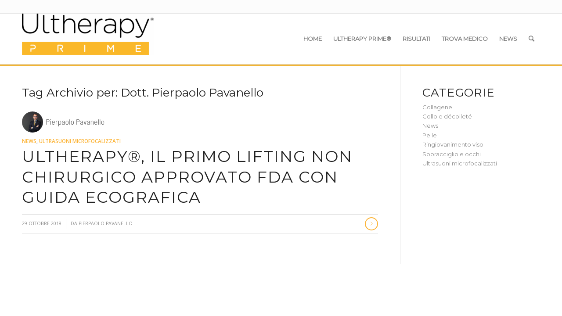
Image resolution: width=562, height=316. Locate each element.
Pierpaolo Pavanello (106, 223)
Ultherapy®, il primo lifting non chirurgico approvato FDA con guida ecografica (187, 177)
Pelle (429, 135)
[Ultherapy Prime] (88, 38)
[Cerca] (531, 38)
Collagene (437, 107)
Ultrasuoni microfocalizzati (80, 140)
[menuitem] (313, 38)
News (29, 140)
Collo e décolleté (447, 116)
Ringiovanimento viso (452, 144)
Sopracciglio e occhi (451, 154)
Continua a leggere (371, 224)
